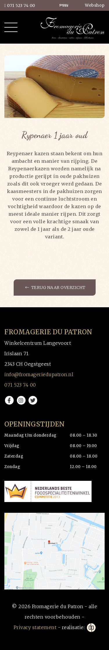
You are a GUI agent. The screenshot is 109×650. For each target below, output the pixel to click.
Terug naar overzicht (55, 287)
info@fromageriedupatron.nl (38, 374)
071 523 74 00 (19, 5)
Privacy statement (35, 627)
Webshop (95, 5)
